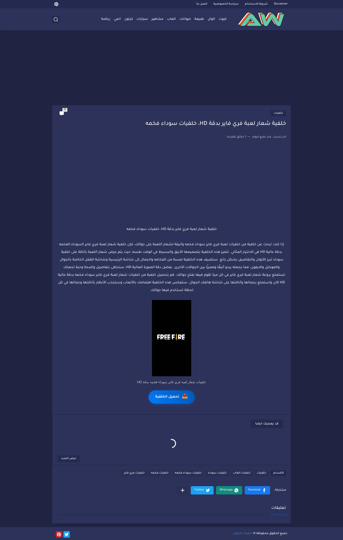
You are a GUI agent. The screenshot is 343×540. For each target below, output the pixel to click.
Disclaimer (281, 4)
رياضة (105, 19)
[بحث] (55, 19)
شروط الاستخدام (256, 4)
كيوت (223, 19)
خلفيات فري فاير (134, 473)
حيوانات (185, 19)
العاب (171, 19)
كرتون (128, 19)
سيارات (142, 19)
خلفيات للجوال (242, 533)
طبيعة (199, 19)
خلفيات (278, 113)
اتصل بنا (201, 4)
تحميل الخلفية (171, 396)
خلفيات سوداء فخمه (188, 473)
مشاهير (157, 19)
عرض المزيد (68, 458)
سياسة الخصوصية (226, 4)
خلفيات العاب (241, 473)
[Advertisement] (171, 68)
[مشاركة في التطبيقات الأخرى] (182, 490)
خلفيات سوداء (217, 473)
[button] (257, 490)
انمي (117, 19)
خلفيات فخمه (159, 473)
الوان (211, 19)
